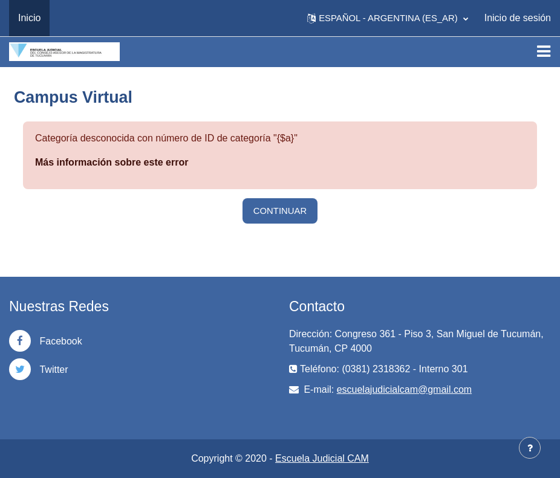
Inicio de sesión (517, 18)
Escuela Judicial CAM (322, 458)
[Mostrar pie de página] (530, 448)
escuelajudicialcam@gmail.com (404, 389)
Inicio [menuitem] (29, 18)
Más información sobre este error (111, 162)
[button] (388, 18)
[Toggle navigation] (543, 51)
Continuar (280, 211)
